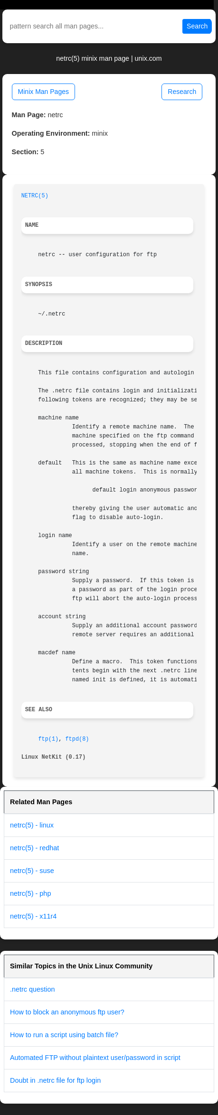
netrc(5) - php (30, 893)
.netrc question (32, 989)
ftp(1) (48, 739)
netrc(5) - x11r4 (33, 916)
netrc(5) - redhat (34, 848)
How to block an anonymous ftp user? (67, 1012)
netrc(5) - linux (32, 825)
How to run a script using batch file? (64, 1035)
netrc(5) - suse (32, 870)
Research (182, 91)
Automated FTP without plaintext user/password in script (95, 1057)
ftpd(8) (77, 739)
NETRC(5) (34, 196)
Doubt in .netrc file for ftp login (55, 1080)
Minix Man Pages (43, 91)
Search (197, 26)
